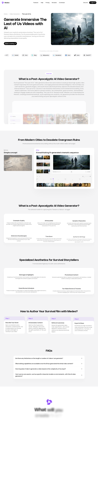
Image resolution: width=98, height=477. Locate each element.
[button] (35, 2)
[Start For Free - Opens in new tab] (10, 43)
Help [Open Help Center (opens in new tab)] (42, 2)
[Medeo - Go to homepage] (5, 2)
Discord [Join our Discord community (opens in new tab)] (85, 2)
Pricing (47, 2)
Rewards (54, 2)
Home (6, 14)
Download (62, 2)
